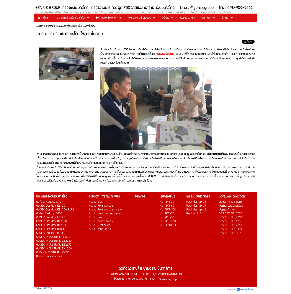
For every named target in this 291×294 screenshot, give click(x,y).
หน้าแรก (39, 26)
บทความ (49, 26)
